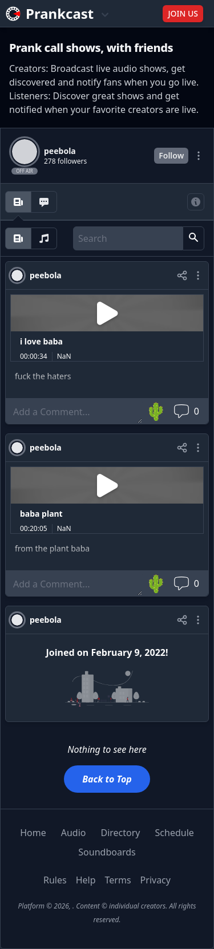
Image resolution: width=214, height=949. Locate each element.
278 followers (65, 161)
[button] (193, 238)
